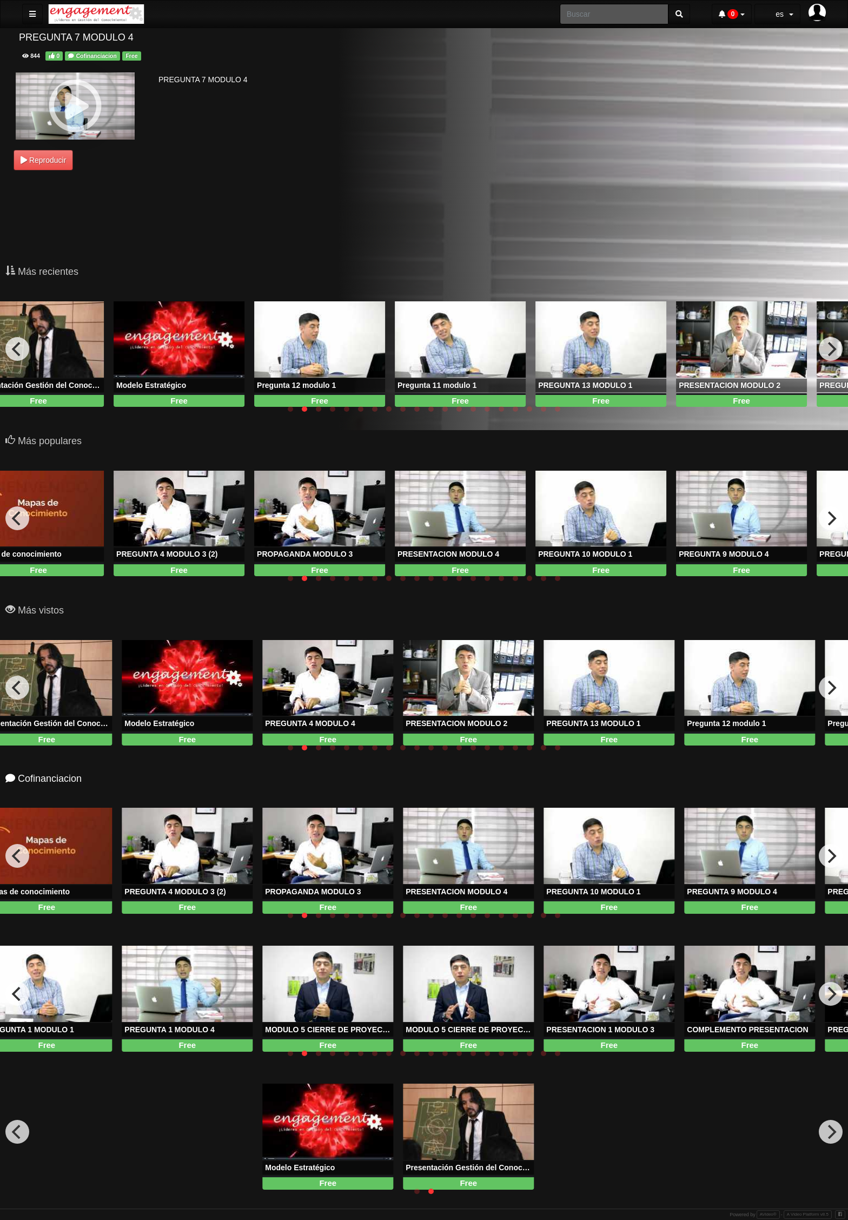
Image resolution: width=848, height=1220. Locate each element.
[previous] (17, 349)
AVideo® (768, 1214)
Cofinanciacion (92, 55)
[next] (831, 349)
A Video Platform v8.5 (808, 1214)
